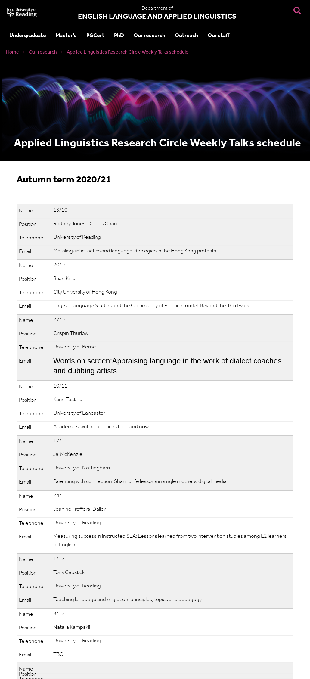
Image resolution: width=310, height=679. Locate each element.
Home (12, 52)
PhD (119, 36)
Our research (149, 36)
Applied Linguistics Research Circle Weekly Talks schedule (127, 52)
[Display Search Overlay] (297, 10)
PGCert (95, 36)
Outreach (186, 36)
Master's (66, 36)
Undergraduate (27, 36)
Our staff (218, 36)
